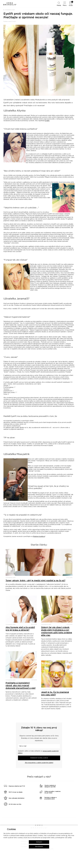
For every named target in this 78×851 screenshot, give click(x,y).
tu (66, 835)
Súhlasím (39, 842)
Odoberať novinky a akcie (39, 758)
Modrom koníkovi (39, 536)
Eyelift (47, 120)
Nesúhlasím (39, 846)
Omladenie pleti (10, 9)
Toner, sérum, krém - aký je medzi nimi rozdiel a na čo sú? (35, 581)
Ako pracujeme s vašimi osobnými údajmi (39, 762)
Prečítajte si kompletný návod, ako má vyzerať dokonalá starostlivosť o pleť (20, 685)
